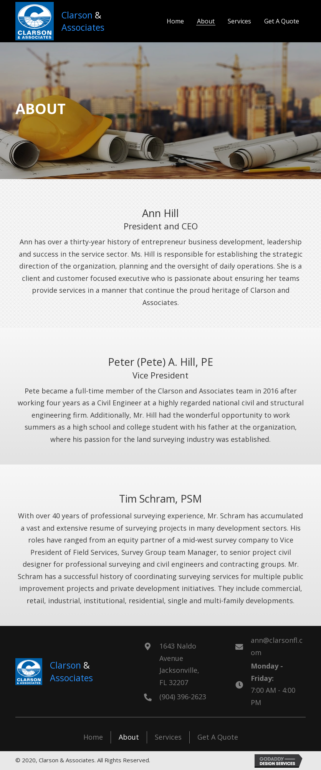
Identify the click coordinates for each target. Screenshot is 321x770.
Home (93, 737)
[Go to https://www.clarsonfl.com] (69, 21)
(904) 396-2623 (182, 696)
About (129, 737)
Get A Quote (217, 737)
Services (168, 737)
